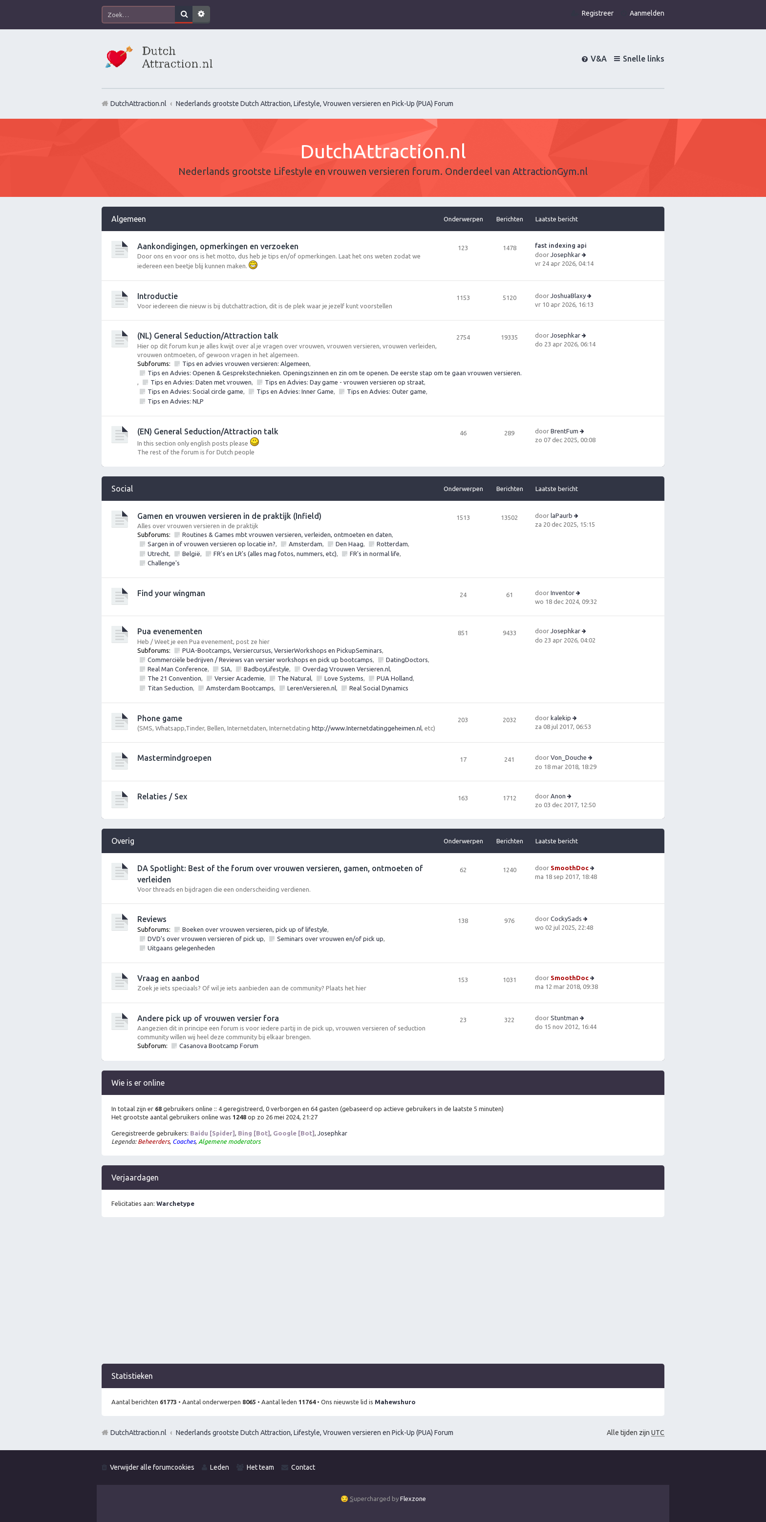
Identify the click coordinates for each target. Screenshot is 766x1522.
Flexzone (413, 1498)
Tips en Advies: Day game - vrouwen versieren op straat (344, 382)
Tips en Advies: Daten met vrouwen (201, 382)
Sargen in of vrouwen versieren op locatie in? (212, 543)
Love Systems (343, 678)
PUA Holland (395, 678)
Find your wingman (171, 593)
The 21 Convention (174, 678)
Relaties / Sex (162, 796)
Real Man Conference (178, 668)
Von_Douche (569, 757)
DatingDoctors (407, 659)
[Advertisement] (383, 1295)
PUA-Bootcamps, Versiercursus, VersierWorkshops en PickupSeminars (282, 650)
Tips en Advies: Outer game (386, 391)
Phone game (159, 718)
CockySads (566, 918)
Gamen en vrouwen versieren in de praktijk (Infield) (229, 516)
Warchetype (175, 1203)
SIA (226, 668)
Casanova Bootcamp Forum (218, 1045)
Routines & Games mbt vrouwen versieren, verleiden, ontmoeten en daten (287, 534)
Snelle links (643, 58)
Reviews (152, 919)
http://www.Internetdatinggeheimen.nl (367, 728)
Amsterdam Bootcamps (240, 688)
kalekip (561, 717)
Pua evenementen (169, 631)
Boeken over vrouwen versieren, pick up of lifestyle (254, 929)
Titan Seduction (170, 688)
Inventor (562, 592)
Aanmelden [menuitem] (647, 13)
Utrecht (158, 553)
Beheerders (154, 1141)
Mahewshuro (395, 1401)
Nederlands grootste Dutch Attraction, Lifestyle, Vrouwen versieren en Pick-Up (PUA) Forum (314, 1432)
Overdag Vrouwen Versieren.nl (346, 668)
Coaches (183, 1141)
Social (122, 488)
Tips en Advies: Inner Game (295, 391)
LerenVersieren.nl (311, 688)
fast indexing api (561, 245)
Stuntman (564, 1017)
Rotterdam (392, 543)
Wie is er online (138, 1082)
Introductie (157, 296)
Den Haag (349, 543)
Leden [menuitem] (219, 1467)
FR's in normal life (375, 553)
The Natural (294, 678)
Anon (558, 796)
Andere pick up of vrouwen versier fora (208, 1018)
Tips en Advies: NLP (176, 401)
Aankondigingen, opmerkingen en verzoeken (217, 246)
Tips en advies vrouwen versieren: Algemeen (245, 363)
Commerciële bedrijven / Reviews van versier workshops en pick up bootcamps (260, 659)
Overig (122, 840)
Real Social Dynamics (378, 688)
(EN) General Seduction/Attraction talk (207, 431)
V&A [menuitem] (599, 58)
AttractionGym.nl (550, 171)
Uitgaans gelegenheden (181, 947)
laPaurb (562, 515)
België (191, 553)
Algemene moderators (229, 1141)
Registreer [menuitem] (598, 13)
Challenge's (164, 562)
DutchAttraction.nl (138, 1432)
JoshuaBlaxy (568, 295)
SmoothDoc (570, 867)
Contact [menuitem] (303, 1467)
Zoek (183, 14)
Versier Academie (239, 678)
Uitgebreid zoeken (201, 14)
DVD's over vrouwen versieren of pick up (206, 938)
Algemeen (128, 218)
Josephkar (565, 254)
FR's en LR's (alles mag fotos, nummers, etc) (275, 553)
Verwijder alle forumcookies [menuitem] (152, 1467)
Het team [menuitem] (260, 1467)
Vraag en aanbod (168, 978)
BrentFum (564, 431)
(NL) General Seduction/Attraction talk (207, 335)
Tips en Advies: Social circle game (195, 391)
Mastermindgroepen (174, 757)
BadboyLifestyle (266, 668)
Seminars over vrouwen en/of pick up (330, 938)
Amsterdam (305, 543)
